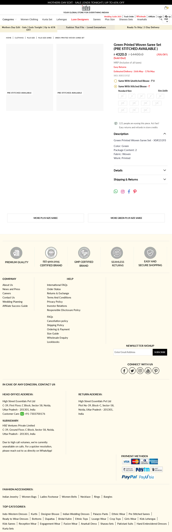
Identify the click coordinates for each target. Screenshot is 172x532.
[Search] (160, 19)
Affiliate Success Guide (15, 305)
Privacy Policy (55, 301)
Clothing (19, 38)
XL (160, 96)
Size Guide (163, 90)
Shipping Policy (55, 325)
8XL (145, 110)
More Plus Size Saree (46, 218)
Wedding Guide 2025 (112, 16)
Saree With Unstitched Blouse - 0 (136, 80)
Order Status (54, 289)
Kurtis (34, 513)
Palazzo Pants (100, 513)
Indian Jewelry (10, 496)
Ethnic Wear (118, 513)
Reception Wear (27, 523)
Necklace (85, 496)
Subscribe (159, 352)
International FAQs (57, 284)
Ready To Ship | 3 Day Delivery (143, 27)
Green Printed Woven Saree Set (69, 38)
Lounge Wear (99, 518)
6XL (122, 110)
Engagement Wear (50, 523)
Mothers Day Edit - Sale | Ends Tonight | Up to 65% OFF (28, 28)
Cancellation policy (57, 320)
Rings (97, 496)
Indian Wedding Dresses (76, 513)
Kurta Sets (8, 528)
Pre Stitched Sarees (139, 513)
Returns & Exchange (58, 293)
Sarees (96, 19)
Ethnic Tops (81, 518)
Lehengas (62, 19)
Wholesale (141, 16)
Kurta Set (47, 19)
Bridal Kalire (65, 518)
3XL (134, 103)
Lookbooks (53, 341)
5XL (157, 103)
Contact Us (9, 297)
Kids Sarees (9, 523)
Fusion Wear (70, 523)
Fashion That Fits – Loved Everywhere (86, 27)
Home (8, 38)
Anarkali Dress (89, 523)
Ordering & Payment (58, 329)
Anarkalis (142, 19)
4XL (145, 103)
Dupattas (50, 518)
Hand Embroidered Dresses (152, 523)
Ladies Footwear (49, 496)
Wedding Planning (13, 301)
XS (122, 96)
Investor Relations (57, 305)
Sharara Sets (126, 19)
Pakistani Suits (125, 523)
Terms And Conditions (59, 297)
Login (160, 16)
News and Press (11, 289)
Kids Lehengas (148, 518)
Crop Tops (115, 518)
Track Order (129, 16)
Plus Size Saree (45, 38)
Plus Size (110, 19)
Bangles (108, 496)
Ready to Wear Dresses (15, 518)
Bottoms (36, 518)
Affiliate (151, 16)
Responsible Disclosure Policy (63, 309)
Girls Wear (130, 518)
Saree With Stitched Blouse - (134, 86)
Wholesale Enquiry (57, 337)
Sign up (168, 16)
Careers (7, 293)
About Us (8, 284)
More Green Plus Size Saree (126, 218)
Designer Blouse (50, 513)
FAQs (50, 316)
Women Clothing (29, 19)
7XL (134, 110)
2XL (122, 103)
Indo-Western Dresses (15, 513)
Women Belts (69, 496)
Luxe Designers (80, 19)
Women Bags (29, 496)
